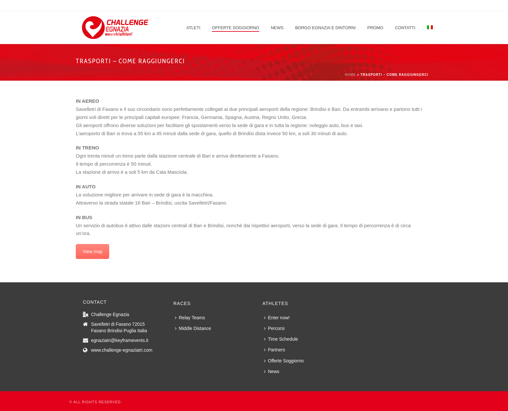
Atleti (193, 27)
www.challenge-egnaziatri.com (121, 350)
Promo (375, 27)
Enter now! (277, 317)
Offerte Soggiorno (235, 27)
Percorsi (274, 328)
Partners (274, 349)
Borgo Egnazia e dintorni (325, 27)
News (277, 27)
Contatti (405, 27)
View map (92, 251)
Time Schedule (281, 339)
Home (350, 74)
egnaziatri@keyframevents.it (119, 340)
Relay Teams (190, 317)
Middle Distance (193, 328)
